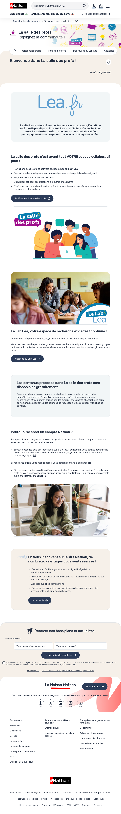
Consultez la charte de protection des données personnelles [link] (68, 670)
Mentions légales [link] (33, 792)
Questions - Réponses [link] (52, 805)
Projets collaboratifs (32, 50)
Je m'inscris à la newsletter (58, 655)
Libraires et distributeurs (92, 738)
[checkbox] (3, 662)
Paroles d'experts (58, 50)
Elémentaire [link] (15, 730)
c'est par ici (39, 475)
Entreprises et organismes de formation (95, 721)
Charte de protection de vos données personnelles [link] (86, 792)
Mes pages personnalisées (96, 14)
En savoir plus (33, 670)
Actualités (109, 50)
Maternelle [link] (15, 725)
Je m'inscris (38, 600)
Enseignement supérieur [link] (21, 762)
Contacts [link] (86, 805)
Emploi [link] (44, 799)
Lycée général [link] (17, 741)
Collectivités (86, 728)
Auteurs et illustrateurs (91, 733)
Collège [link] (13, 736)
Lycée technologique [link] (20, 746)
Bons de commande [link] (29, 805)
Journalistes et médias (91, 743)
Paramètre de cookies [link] (27, 799)
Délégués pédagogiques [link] (78, 799)
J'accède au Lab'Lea (25, 358)
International (86, 748)
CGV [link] (76, 805)
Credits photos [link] (51, 792)
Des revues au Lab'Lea (86, 50)
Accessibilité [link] (57, 799)
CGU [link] (69, 805)
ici (34, 455)
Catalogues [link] (99, 799)
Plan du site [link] (15, 792)
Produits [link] (98, 805)
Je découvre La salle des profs (30, 198)
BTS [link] (12, 756)
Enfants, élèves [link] (52, 728)
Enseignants (16, 720)
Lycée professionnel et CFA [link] (23, 751)
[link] (40, 703)
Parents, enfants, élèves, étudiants (57, 721)
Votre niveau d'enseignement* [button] (31, 646)
